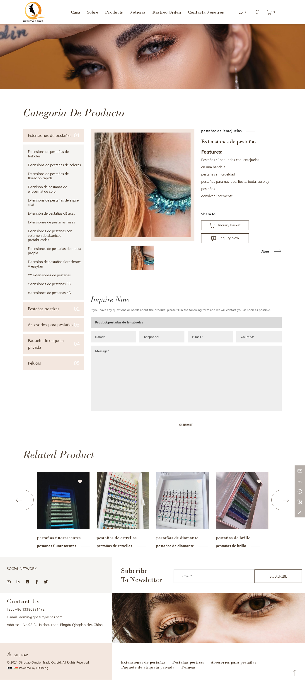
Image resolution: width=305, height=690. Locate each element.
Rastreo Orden (166, 12)
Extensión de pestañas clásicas (51, 213)
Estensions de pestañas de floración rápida (48, 176)
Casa (75, 12)
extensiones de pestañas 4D (49, 293)
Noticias (137, 12)
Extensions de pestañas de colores (54, 165)
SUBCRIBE (278, 576)
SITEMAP (21, 655)
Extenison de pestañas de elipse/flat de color (47, 189)
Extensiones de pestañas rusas (51, 222)
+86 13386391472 (30, 609)
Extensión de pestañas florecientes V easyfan (54, 264)
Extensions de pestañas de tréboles (48, 153)
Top (294, 673)
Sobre (92, 12)
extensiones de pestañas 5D (49, 284)
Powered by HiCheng (33, 668)
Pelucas (54, 363)
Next (265, 251)
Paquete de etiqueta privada (54, 344)
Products (114, 12)
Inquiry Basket (229, 225)
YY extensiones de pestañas (49, 275)
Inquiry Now (229, 238)
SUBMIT (186, 496)
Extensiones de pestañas (54, 135)
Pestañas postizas (54, 309)
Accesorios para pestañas (54, 324)
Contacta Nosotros (206, 12)
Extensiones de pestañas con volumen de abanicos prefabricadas (50, 235)
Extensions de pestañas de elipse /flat (53, 202)
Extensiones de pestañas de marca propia (54, 251)
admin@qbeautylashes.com (41, 617)
